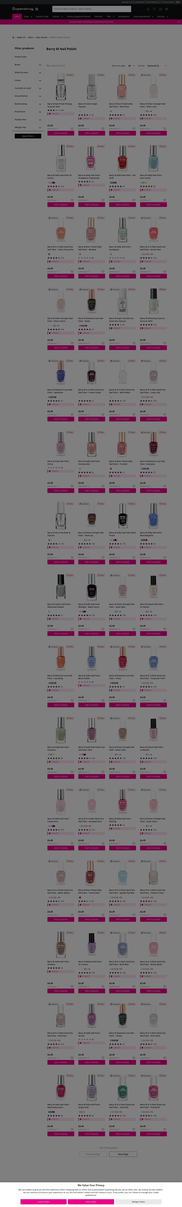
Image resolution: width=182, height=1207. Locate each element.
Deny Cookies (91, 1202)
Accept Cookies (43, 1202)
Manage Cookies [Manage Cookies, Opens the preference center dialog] (138, 1202)
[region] (91, 1194)
